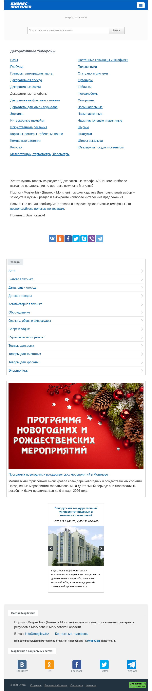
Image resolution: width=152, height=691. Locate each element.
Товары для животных (25, 354)
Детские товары (20, 295)
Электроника (18, 370)
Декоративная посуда (26, 80)
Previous (51, 549)
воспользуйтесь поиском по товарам (37, 208)
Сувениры (85, 80)
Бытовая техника (21, 279)
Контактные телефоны (71, 633)
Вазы (14, 60)
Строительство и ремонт (27, 337)
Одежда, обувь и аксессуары (30, 320)
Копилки (16, 147)
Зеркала (16, 113)
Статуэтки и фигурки (93, 73)
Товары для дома (21, 345)
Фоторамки (86, 100)
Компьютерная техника (25, 304)
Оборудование (19, 312)
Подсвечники (87, 66)
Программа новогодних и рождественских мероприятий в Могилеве (58, 474)
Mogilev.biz (71, 17)
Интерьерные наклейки (27, 120)
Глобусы (16, 66)
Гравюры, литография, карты (31, 73)
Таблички (84, 87)
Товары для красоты (24, 362)
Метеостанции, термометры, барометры (39, 154)
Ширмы (83, 127)
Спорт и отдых (19, 329)
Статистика (76, 685)
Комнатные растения (25, 140)
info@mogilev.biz (37, 633)
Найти (116, 30)
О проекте (36, 685)
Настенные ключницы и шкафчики (103, 60)
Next (101, 549)
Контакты (91, 685)
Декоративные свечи (25, 87)
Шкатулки (85, 134)
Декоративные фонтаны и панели (35, 100)
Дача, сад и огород (22, 287)
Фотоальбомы (88, 93)
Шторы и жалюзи (90, 140)
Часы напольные (90, 107)
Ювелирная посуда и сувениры (101, 147)
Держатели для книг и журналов (34, 107)
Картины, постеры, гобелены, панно (36, 134)
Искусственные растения (28, 127)
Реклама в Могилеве (56, 685)
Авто (12, 271)
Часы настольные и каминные (100, 120)
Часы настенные (90, 113)
